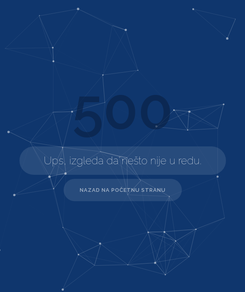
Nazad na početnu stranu (123, 190)
